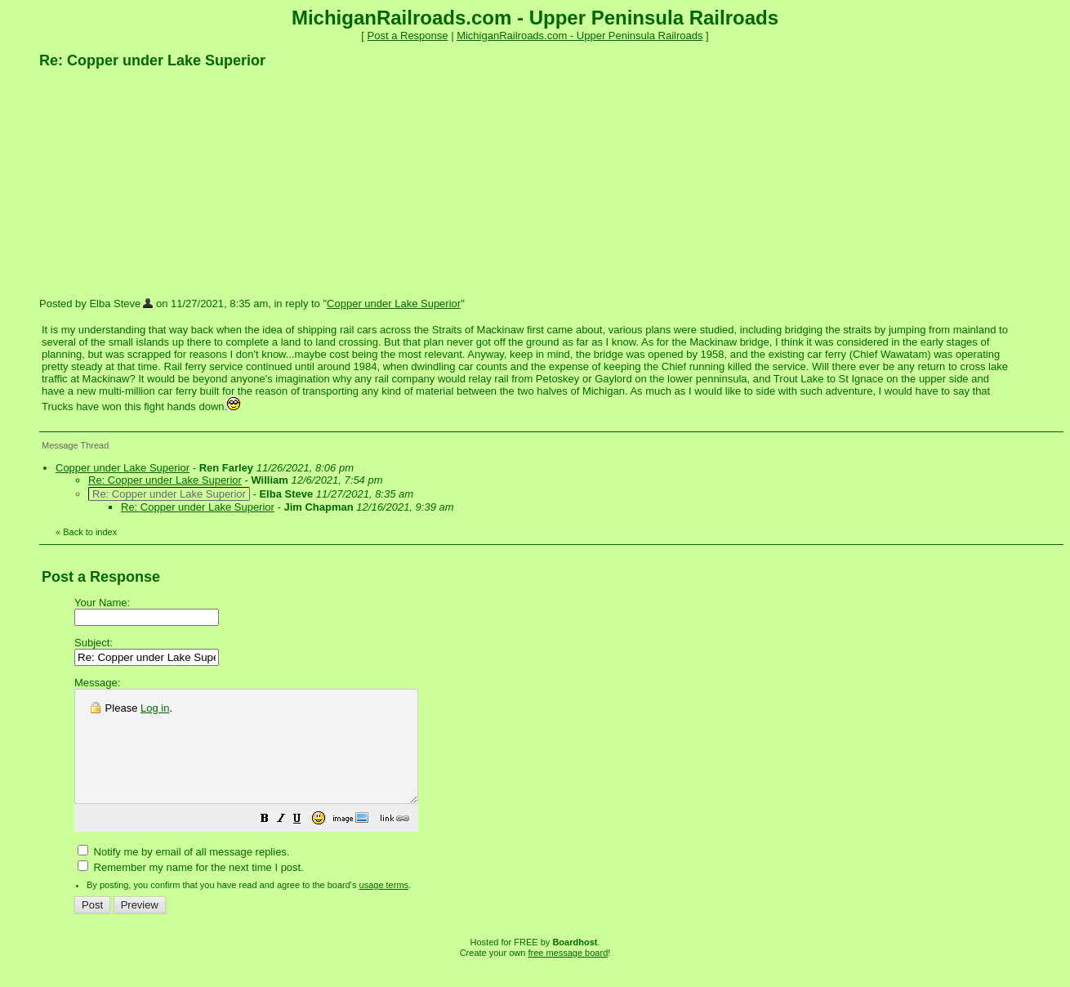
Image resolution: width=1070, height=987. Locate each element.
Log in (154, 708)
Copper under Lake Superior (394, 303)
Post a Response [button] (408, 35)
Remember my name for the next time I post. (191, 889)
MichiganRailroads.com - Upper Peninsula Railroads (579, 35)
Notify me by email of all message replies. (183, 874)
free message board (568, 975)
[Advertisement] (161, 182)
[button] (305, 843)
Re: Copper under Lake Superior (165, 480)
